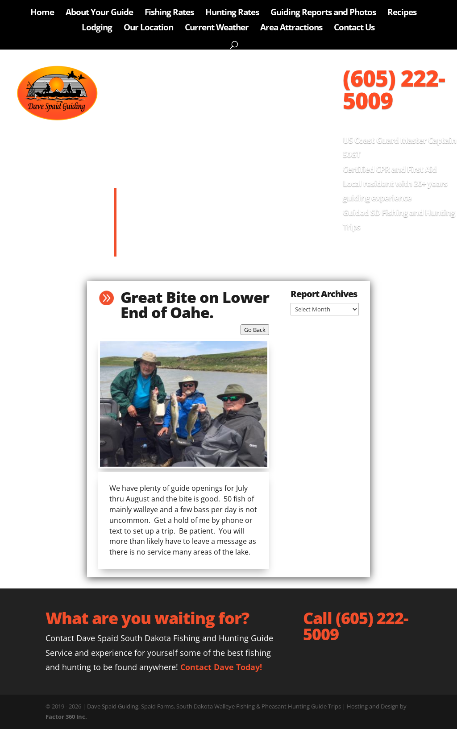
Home (42, 13)
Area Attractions (291, 28)
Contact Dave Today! (221, 667)
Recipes (401, 13)
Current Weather (217, 28)
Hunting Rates (232, 13)
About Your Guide (99, 13)
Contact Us (354, 28)
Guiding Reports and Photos (323, 13)
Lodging (97, 28)
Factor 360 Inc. (66, 716)
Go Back (255, 330)
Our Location (148, 28)
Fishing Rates (169, 13)
